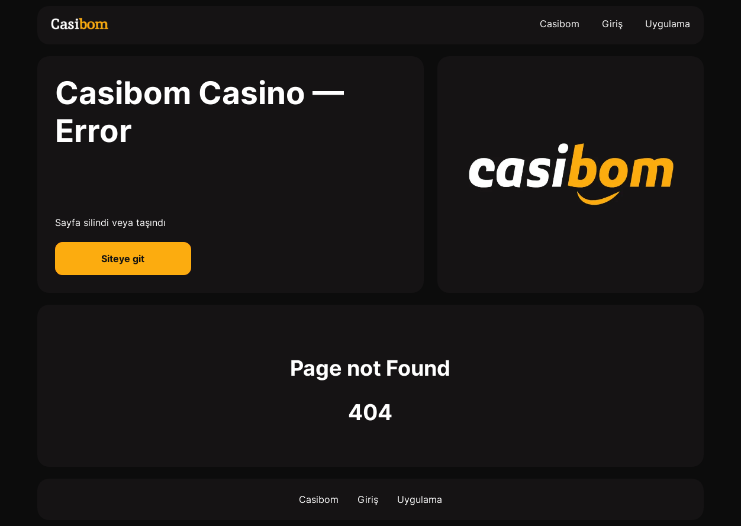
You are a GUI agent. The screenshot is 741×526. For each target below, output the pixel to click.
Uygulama (667, 24)
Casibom (559, 24)
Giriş (612, 24)
